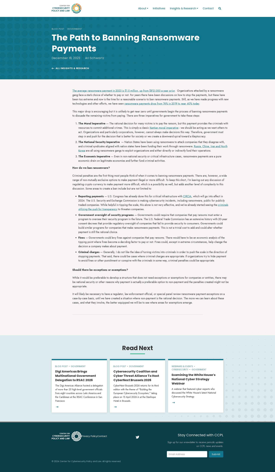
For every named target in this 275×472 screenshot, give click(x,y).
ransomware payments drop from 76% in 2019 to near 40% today (161, 104)
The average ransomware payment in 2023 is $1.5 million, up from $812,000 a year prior (123, 91)
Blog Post (58, 28)
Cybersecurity (180, 369)
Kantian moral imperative (164, 128)
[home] (91, 8)
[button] (143, 8)
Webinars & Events (182, 366)
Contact (208, 8)
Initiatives (159, 8)
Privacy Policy (89, 436)
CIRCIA (187, 196)
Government (74, 28)
